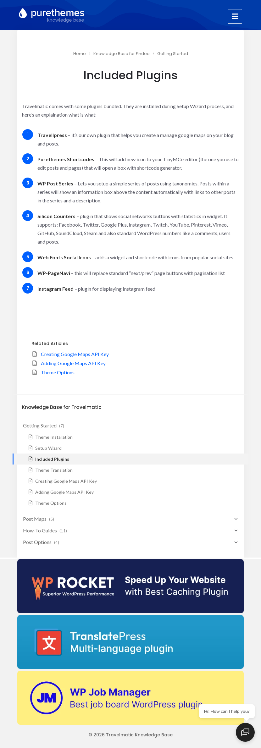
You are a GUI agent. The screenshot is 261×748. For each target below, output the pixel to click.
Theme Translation (54, 470)
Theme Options (58, 372)
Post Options (37, 542)
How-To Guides (40, 530)
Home (79, 54)
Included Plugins (52, 459)
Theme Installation (54, 437)
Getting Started (172, 54)
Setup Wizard (48, 448)
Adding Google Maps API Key (73, 363)
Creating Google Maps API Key (75, 354)
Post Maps (35, 519)
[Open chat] (245, 732)
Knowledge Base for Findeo (121, 54)
